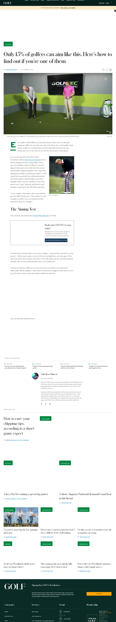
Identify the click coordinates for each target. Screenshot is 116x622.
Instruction (25, 2)
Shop (52, 2)
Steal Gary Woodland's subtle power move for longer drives (19, 565)
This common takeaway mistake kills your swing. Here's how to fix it (56, 565)
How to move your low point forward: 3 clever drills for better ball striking (58, 531)
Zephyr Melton (66, 502)
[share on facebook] (103, 69)
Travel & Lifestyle (43, 2)
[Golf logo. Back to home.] (15, 586)
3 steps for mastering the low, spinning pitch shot (98, 367)
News (17, 2)
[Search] (111, 3)
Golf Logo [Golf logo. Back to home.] (8, 3)
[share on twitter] (106, 69)
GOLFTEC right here (41, 216)
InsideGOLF (71, 2)
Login (107, 3)
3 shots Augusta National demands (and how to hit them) (72, 367)
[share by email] (110, 69)
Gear (32, 2)
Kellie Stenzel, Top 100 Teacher (16, 498)
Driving (7, 544)
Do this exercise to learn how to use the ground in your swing (95, 531)
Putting (8, 44)
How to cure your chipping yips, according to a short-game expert (15, 367)
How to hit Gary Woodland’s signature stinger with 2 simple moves (94, 565)
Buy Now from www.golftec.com (56, 240)
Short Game (46, 418)
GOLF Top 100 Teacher (32, 160)
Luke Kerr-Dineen (11, 69)
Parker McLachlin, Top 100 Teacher (17, 440)
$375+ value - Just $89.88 (68, 7)
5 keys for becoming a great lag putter (43, 367)
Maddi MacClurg (85, 571)
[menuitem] (71, 3)
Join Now (101, 3)
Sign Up (99, 593)
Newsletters (61, 2)
